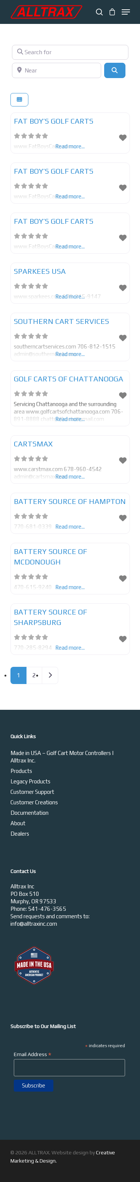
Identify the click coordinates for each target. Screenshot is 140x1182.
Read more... (70, 354)
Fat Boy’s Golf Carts (53, 121)
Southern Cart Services (61, 321)
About (17, 823)
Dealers (19, 833)
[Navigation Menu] (126, 12)
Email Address (32, 1054)
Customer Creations (34, 802)
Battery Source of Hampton (70, 501)
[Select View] (19, 100)
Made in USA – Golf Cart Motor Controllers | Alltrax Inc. (62, 757)
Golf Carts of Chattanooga (68, 378)
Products (21, 771)
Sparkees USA (40, 271)
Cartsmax (33, 443)
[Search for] (70, 52)
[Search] (114, 70)
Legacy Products (30, 781)
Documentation (29, 813)
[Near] (57, 70)
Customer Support (32, 792)
